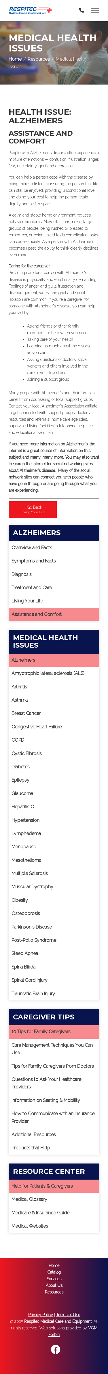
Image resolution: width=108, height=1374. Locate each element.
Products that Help (31, 1148)
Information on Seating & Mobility (46, 1100)
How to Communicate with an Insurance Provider (53, 1117)
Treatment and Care (32, 587)
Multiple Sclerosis (30, 873)
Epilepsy (20, 780)
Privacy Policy (40, 1314)
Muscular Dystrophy (32, 886)
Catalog (54, 1272)
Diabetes (21, 767)
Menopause (24, 846)
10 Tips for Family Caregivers (41, 1031)
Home (15, 59)
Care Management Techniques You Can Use (52, 1048)
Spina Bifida (23, 967)
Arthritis (19, 687)
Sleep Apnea (25, 953)
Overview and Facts (32, 547)
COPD (18, 740)
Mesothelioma (26, 860)
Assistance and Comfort (37, 614)
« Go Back (32, 509)
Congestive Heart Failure (37, 727)
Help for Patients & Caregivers (42, 1186)
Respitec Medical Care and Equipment (58, 1321)
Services (54, 1279)
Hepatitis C (23, 807)
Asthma (20, 700)
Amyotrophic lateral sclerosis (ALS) (48, 673)
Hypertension (25, 820)
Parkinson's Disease (32, 927)
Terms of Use (68, 1314)
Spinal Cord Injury (30, 980)
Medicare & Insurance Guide (40, 1213)
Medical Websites (30, 1226)
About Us (54, 1285)
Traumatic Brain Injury (33, 993)
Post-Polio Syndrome (34, 940)
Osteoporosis (26, 913)
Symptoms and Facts (34, 561)
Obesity (20, 900)
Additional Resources (34, 1134)
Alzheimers (23, 660)
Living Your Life (27, 601)
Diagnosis (22, 574)
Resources (39, 59)
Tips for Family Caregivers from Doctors (53, 1066)
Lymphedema (26, 833)
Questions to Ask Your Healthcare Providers (46, 1083)
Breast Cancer (26, 713)
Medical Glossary (29, 1199)
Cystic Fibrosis (27, 753)
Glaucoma (22, 793)
